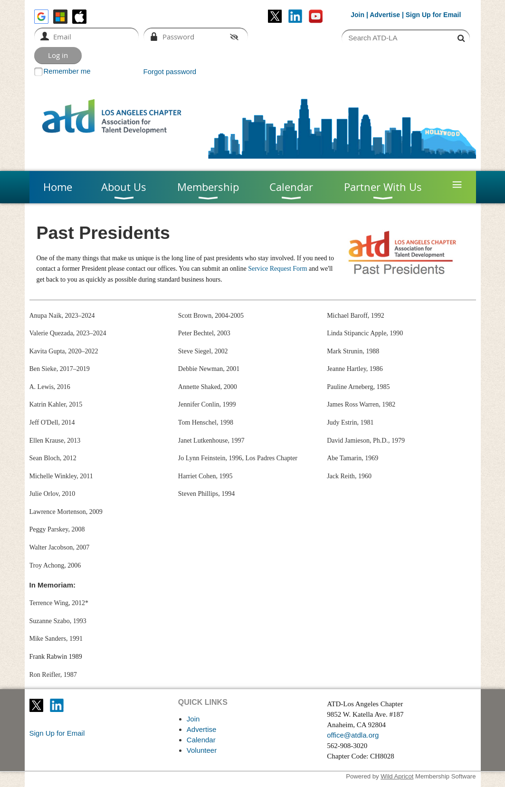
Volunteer (202, 750)
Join (357, 15)
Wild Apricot (397, 776)
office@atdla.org (353, 735)
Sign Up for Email (57, 733)
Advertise (385, 15)
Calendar (201, 740)
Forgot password (170, 71)
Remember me (67, 71)
